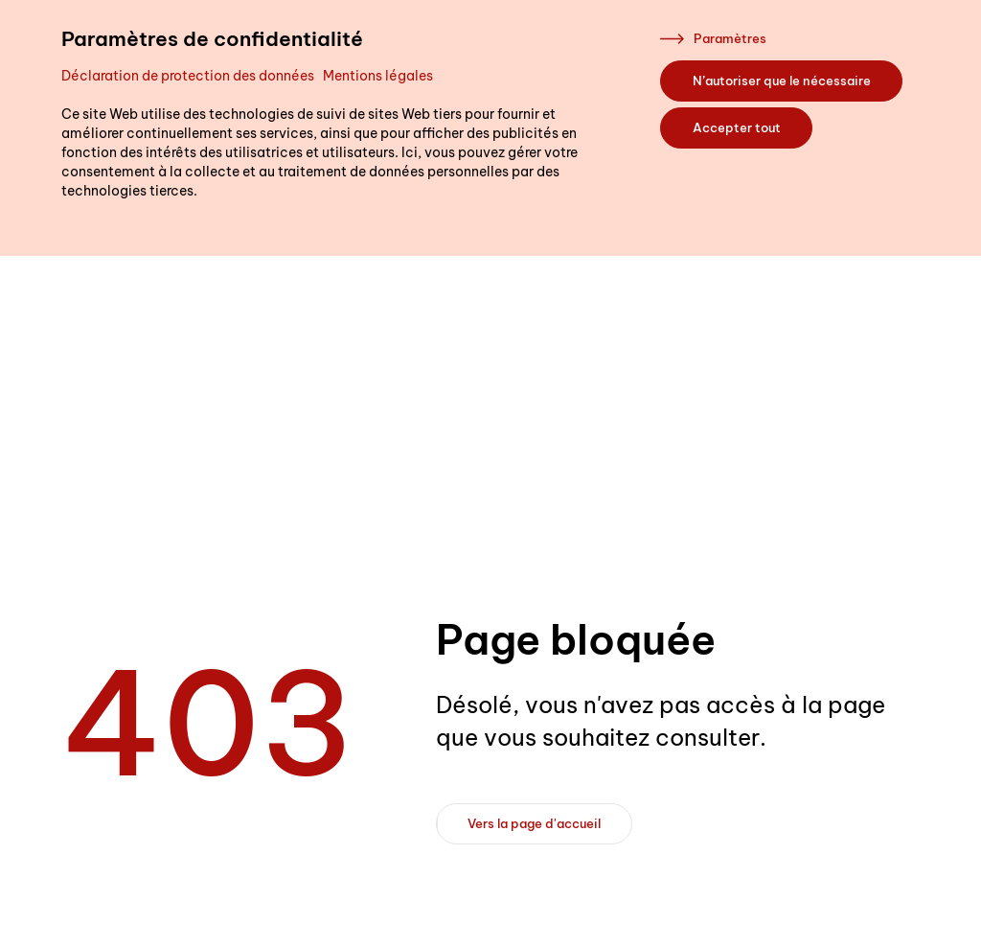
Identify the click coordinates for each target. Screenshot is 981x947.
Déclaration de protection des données (187, 75)
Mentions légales (378, 75)
